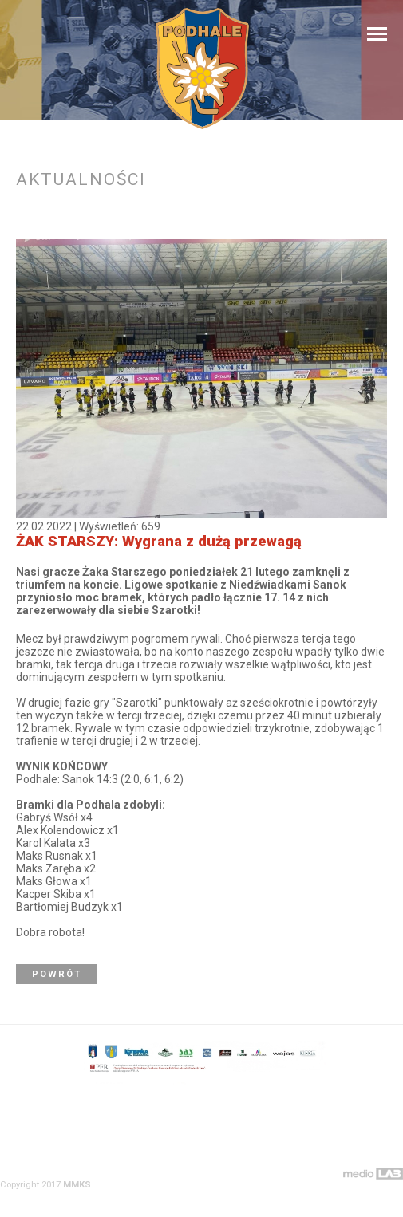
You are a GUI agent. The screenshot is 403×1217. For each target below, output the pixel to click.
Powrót (56, 974)
